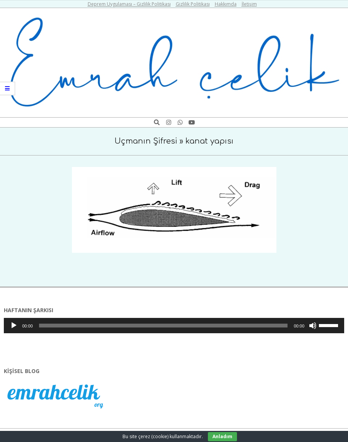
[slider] (163, 325)
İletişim (249, 4)
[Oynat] (14, 325)
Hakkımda (226, 4)
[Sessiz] (313, 325)
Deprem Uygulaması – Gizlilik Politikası (129, 4)
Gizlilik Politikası (193, 4)
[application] (174, 325)
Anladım (222, 436)
